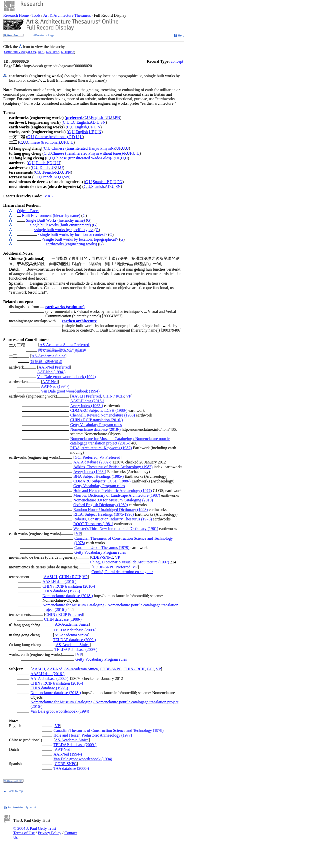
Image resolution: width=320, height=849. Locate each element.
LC (73, 122)
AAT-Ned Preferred (54, 367)
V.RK (48, 196)
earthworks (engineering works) (71, 244)
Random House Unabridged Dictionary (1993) (110, 509)
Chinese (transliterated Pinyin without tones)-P (88, 153)
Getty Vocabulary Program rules (96, 425)
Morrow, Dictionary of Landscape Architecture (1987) (116, 495)
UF (90, 127)
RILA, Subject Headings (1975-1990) (103, 514)
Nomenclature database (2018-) (95, 429)
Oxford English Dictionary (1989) (100, 505)
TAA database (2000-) (71, 768)
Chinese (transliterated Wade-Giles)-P (84, 158)
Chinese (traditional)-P (53, 137)
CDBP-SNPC (102, 557)
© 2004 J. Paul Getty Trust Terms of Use (34, 830)
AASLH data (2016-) (87, 401)
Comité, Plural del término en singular (122, 572)
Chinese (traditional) (43, 142)
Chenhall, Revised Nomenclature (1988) (102, 415)
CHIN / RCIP (113, 396)
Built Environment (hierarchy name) (51, 215)
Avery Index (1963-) (86, 406)
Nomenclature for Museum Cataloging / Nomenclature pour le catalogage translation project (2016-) (120, 440)
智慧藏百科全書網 (46, 362)
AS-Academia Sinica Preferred (64, 345)
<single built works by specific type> (64, 230)
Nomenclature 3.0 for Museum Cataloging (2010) (113, 500)
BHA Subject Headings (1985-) (98, 476)
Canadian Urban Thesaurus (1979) (102, 547)
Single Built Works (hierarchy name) (55, 220)
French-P (50, 172)
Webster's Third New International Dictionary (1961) (115, 528)
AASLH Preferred (86, 396)
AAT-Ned (50, 382)
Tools (36, 15)
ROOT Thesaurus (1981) (93, 524)
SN (103, 122)
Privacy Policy (49, 833)
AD (93, 122)
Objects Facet (28, 211)
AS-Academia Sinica (48, 356)
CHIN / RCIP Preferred (64, 614)
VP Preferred (110, 457)
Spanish (97, 186)
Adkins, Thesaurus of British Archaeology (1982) (112, 467)
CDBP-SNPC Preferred (111, 567)
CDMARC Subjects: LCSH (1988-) (99, 410)
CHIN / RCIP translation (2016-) (96, 420)
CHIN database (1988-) (61, 591)
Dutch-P (42, 163)
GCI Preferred (86, 457)
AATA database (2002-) (92, 462)
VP (128, 396)
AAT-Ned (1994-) (51, 372)
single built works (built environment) (60, 225)
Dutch (44, 167)
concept (177, 61)
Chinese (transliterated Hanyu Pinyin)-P (83, 148)
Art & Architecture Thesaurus (67, 15)
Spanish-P (100, 182)
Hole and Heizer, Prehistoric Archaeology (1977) (112, 490)
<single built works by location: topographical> (80, 239)
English (82, 122)
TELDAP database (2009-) (75, 630)
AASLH (50, 577)
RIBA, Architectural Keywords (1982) (101, 448)
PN (117, 117)
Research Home (16, 15)
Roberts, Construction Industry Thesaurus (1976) (112, 519)
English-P (98, 117)
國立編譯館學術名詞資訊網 (62, 350)
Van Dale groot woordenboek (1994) (66, 377)
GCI (150, 669)
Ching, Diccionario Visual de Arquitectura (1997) (129, 562)
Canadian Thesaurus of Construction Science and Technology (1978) (109, 730)
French (46, 177)
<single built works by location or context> (72, 234)
